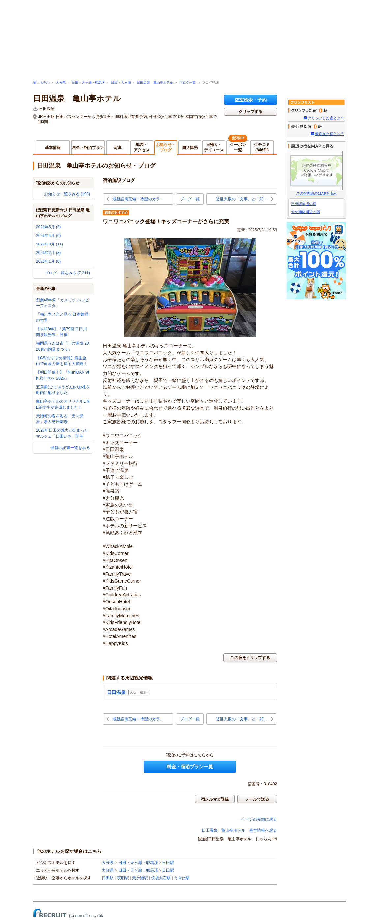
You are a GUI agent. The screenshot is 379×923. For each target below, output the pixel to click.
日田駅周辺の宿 (303, 204)
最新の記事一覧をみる (70, 448)
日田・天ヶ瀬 (121, 82)
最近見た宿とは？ (329, 134)
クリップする (250, 111)
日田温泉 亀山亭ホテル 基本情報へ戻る (239, 830)
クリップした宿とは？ (326, 118)
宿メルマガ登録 (215, 799)
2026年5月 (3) (48, 227)
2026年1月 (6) (48, 261)
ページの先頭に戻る (259, 819)
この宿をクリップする (250, 657)
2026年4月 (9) (48, 235)
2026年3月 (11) (49, 244)
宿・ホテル (41, 82)
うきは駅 (182, 878)
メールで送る (257, 799)
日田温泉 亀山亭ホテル (155, 82)
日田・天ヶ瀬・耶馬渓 (88, 82)
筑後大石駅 (161, 878)
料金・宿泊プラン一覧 (190, 766)
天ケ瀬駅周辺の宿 (305, 212)
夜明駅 (123, 878)
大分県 (61, 82)
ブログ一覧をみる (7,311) (67, 273)
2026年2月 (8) (48, 252)
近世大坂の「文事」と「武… (241, 199)
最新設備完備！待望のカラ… (138, 199)
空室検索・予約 (250, 99)
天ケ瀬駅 (140, 878)
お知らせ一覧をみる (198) (67, 194)
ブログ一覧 (187, 82)
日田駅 (168, 862)
